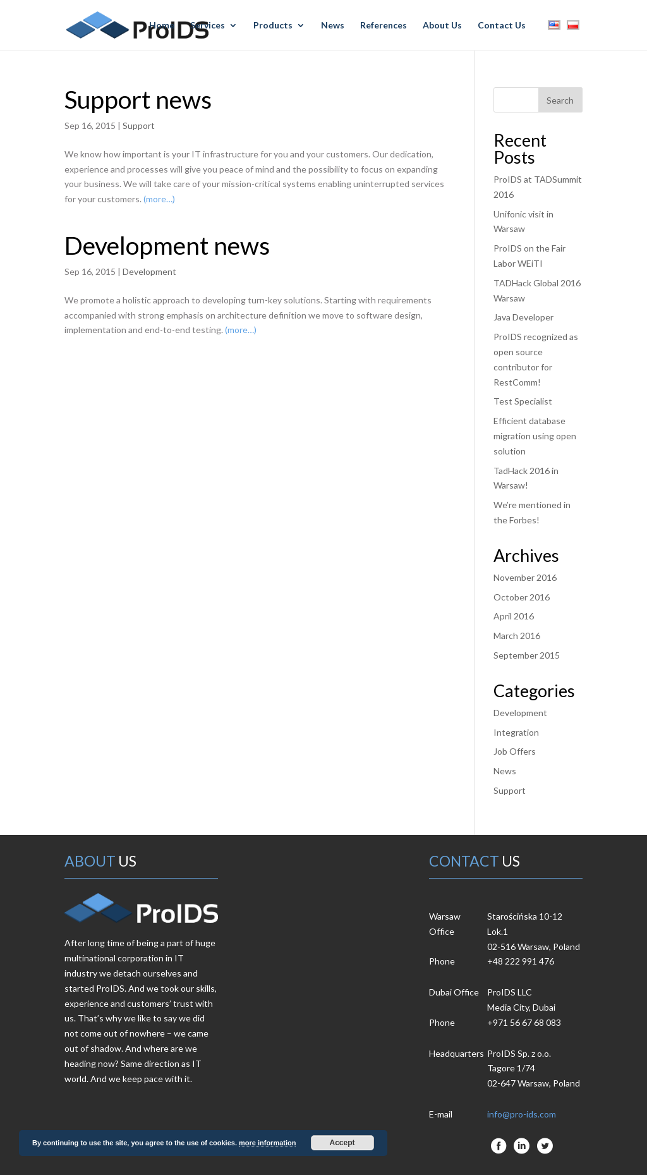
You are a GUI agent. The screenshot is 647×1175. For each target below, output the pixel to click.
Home (161, 25)
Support (139, 125)
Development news (167, 245)
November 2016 (525, 577)
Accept (342, 1142)
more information (267, 1143)
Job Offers (514, 751)
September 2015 (526, 655)
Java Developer (523, 317)
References (383, 25)
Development (149, 271)
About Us (442, 25)
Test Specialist (522, 401)
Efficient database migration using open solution (534, 435)
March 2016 (516, 635)
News (332, 25)
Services (207, 25)
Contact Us (502, 25)
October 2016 (521, 597)
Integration (516, 732)
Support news (138, 99)
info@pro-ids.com (521, 1114)
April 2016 (513, 616)
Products (273, 25)
